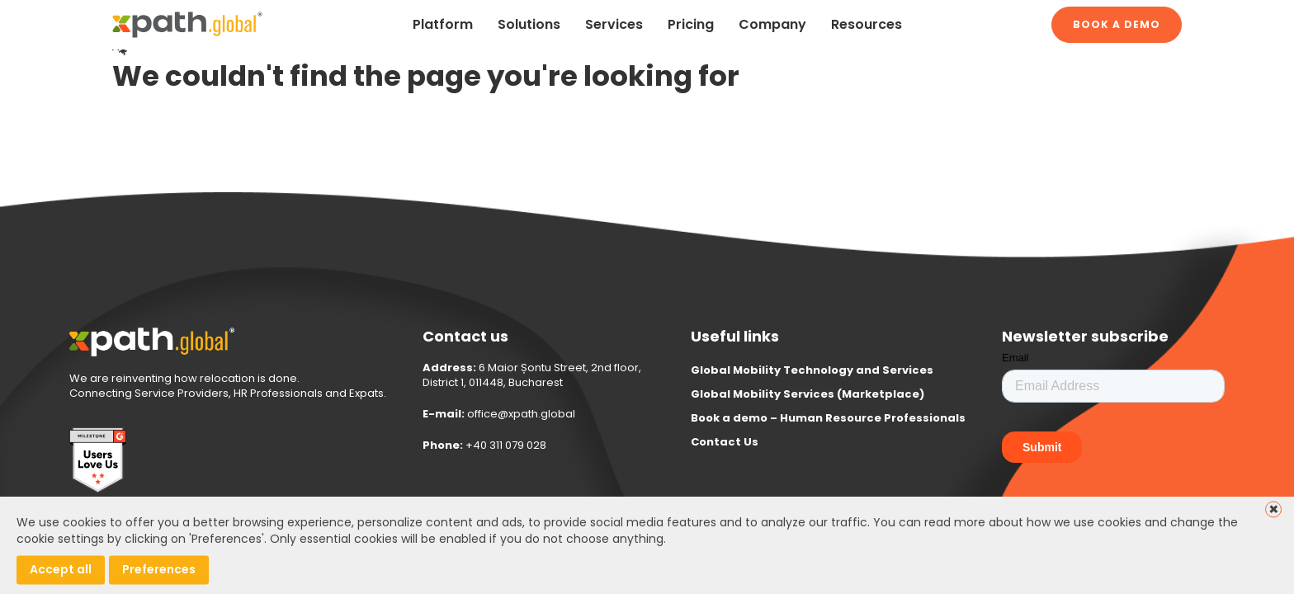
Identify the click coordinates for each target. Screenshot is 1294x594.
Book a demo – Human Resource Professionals (828, 418)
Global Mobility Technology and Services (812, 370)
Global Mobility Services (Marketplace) (807, 394)
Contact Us (724, 442)
